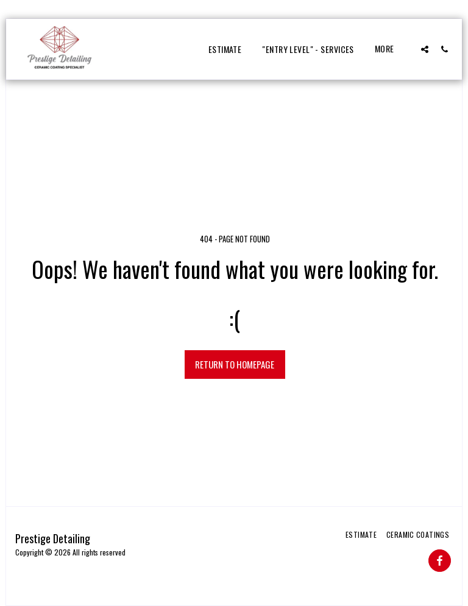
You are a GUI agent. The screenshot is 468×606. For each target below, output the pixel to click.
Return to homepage (234, 364)
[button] (425, 49)
